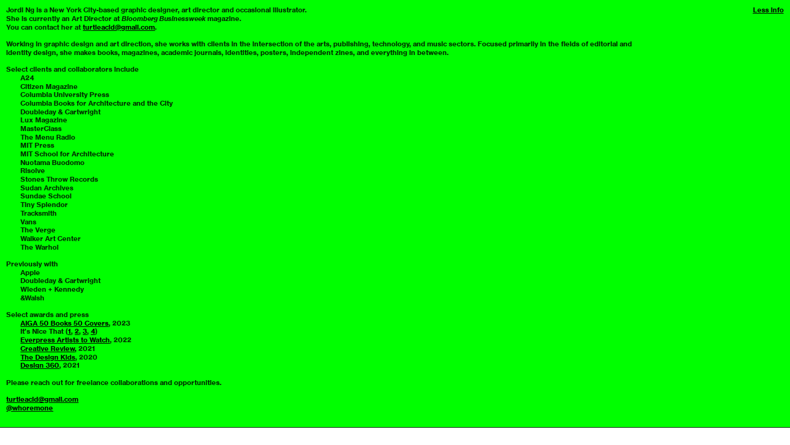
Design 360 (39, 365)
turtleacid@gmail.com (119, 27)
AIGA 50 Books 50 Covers (64, 323)
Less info (768, 10)
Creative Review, (48, 348)
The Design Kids (47, 357)
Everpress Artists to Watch (65, 340)
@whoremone (29, 408)
